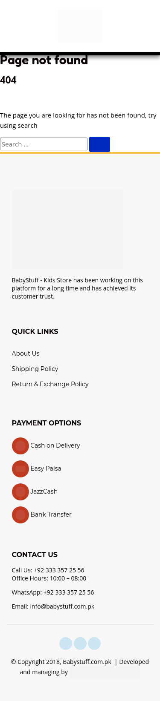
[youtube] (94, 643)
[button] (15, 26)
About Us (26, 353)
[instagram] (80, 643)
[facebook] (65, 643)
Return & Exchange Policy (50, 384)
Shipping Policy (35, 369)
